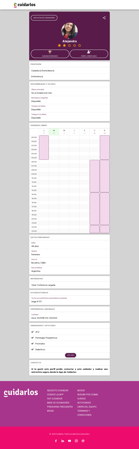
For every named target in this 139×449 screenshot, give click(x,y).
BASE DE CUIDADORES (58, 402)
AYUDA (50, 411)
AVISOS (81, 390)
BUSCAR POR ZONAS (87, 394)
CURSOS (81, 398)
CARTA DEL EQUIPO (87, 407)
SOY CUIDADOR (54, 398)
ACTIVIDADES (84, 402)
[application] (44, 147)
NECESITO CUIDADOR (57, 390)
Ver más (70, 355)
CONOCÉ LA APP (55, 394)
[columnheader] (44, 131)
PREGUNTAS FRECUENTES (60, 407)
